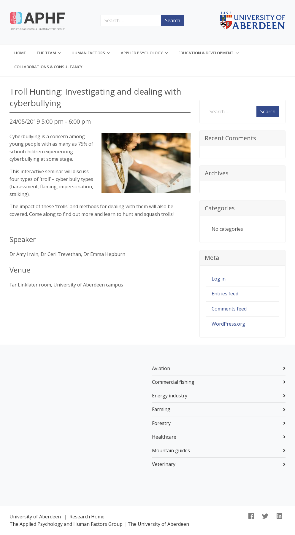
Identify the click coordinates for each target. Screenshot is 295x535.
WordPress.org (228, 324)
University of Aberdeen (35, 516)
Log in (219, 279)
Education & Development (206, 52)
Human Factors (88, 52)
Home (20, 52)
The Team (46, 52)
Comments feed (229, 308)
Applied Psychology (142, 52)
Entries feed (225, 293)
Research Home (86, 516)
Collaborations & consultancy (48, 66)
